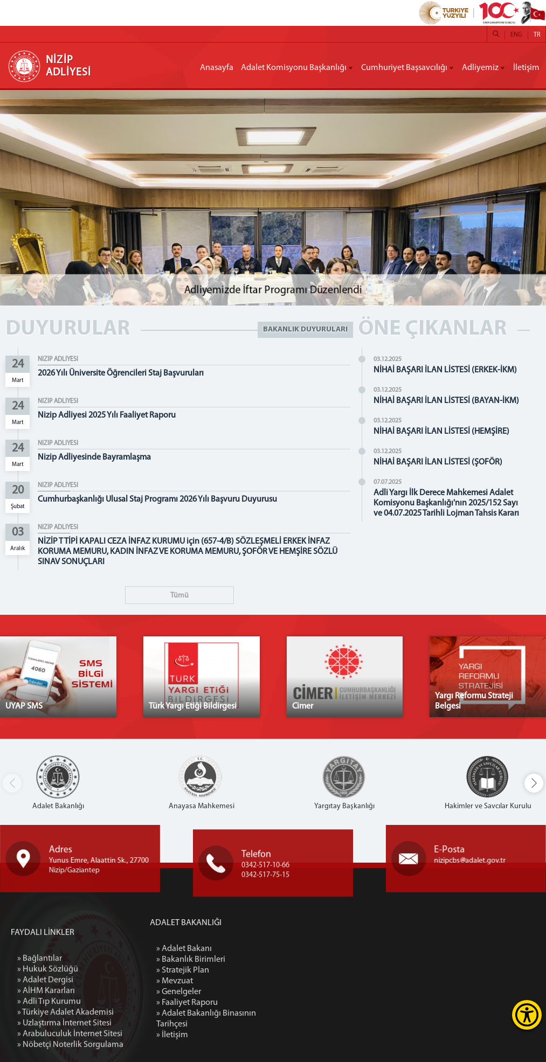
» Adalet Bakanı (240, 949)
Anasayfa (216, 68)
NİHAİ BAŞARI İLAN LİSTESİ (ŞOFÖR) (438, 462)
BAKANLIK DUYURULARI (305, 329)
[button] (533, 783)
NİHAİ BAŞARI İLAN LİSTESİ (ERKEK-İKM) (445, 370)
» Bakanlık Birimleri (246, 959)
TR (537, 35)
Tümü (179, 596)
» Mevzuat (230, 981)
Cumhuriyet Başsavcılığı (404, 68)
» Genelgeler (234, 992)
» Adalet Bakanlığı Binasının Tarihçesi (262, 1019)
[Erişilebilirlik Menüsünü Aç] (527, 1015)
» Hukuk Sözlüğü (47, 1040)
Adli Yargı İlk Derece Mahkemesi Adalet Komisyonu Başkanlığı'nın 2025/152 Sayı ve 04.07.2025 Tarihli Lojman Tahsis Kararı (446, 503)
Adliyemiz (480, 68)
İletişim (526, 68)
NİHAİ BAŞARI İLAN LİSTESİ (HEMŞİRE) (441, 431)
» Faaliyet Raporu (243, 1002)
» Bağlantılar (39, 1029)
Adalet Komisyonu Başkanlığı (294, 68)
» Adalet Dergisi (45, 1051)
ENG (516, 35)
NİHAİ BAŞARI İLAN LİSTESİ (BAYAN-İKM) (446, 401)
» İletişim (228, 1035)
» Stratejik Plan (238, 970)
